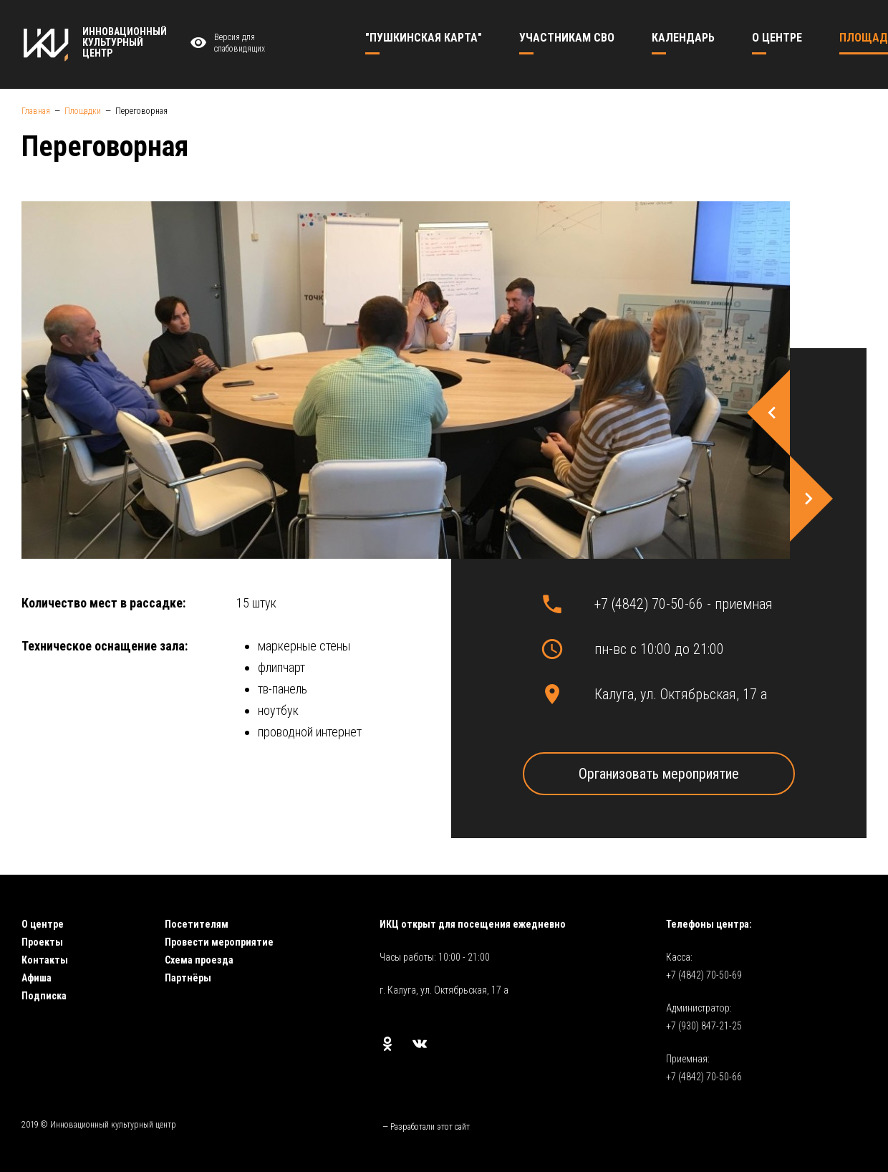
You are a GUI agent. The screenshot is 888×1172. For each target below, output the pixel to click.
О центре (42, 924)
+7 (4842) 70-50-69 (704, 975)
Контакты (44, 960)
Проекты (42, 942)
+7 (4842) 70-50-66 (704, 1076)
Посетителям (196, 924)
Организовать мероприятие (659, 773)
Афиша (36, 978)
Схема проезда (199, 960)
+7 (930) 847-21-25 (704, 1026)
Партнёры (188, 978)
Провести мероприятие (219, 942)
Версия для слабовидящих (225, 43)
